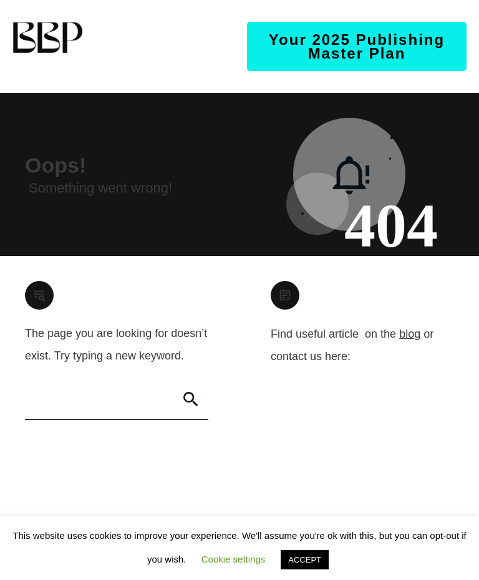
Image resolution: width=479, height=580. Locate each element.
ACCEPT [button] (304, 559)
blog (409, 334)
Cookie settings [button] (233, 559)
